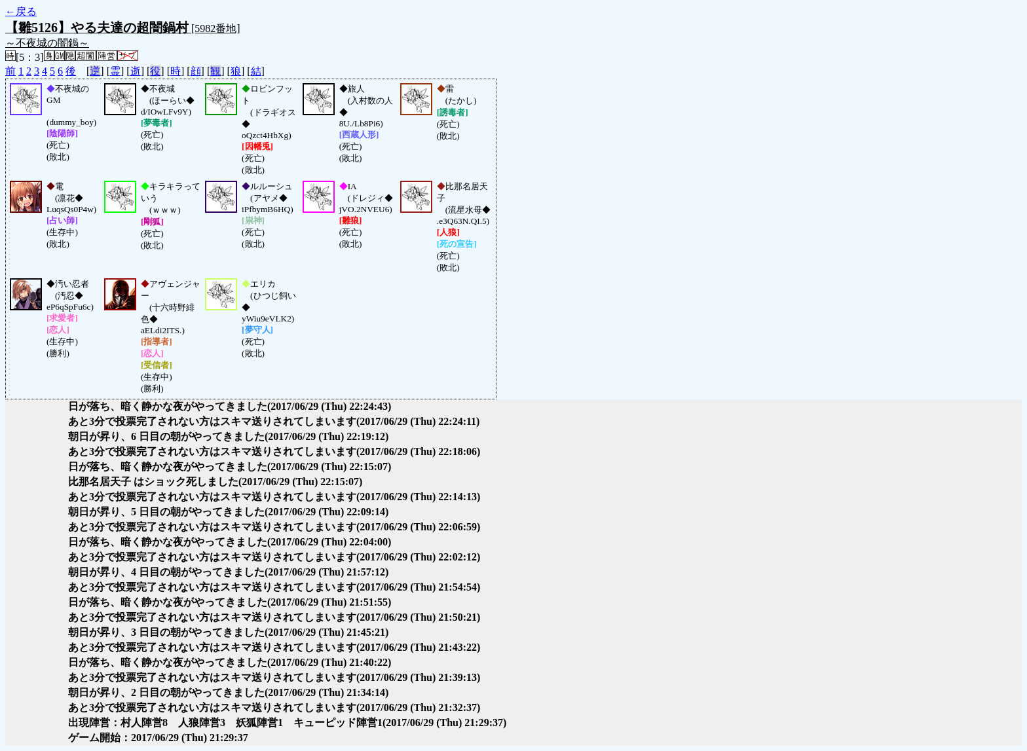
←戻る (21, 11)
